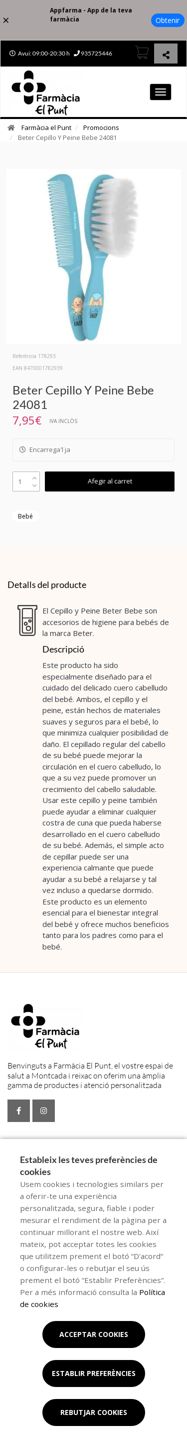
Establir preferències (94, 1373)
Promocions (101, 127)
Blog (47, 1141)
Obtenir (168, 20)
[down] (34, 483)
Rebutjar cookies (93, 1412)
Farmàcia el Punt (46, 127)
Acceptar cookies (93, 1334)
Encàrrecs (77, 1141)
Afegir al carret (110, 481)
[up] (34, 476)
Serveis (21, 1141)
